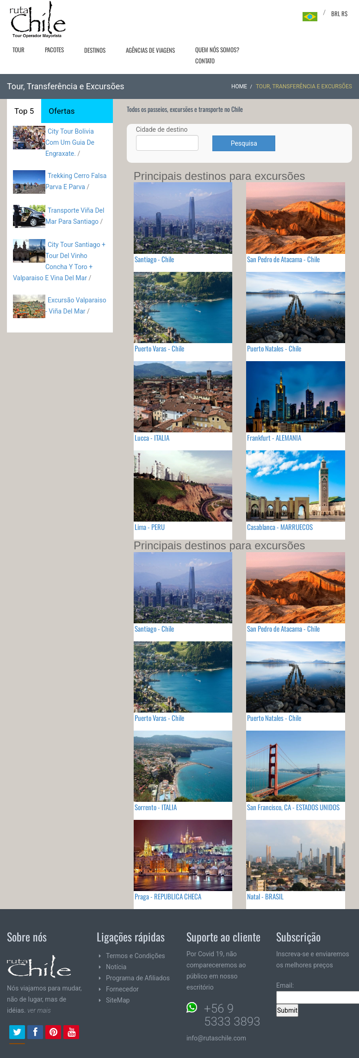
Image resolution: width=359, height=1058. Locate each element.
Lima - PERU (150, 527)
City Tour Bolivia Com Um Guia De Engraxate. (69, 142)
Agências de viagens (150, 50)
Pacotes (54, 49)
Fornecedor (122, 989)
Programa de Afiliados (138, 978)
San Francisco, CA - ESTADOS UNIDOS (293, 807)
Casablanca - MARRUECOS (280, 527)
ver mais (39, 1010)
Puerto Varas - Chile (159, 348)
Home (239, 86)
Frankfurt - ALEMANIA (274, 437)
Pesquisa (244, 143)
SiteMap (118, 1000)
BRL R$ (339, 13)
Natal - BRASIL (265, 896)
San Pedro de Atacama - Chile (283, 259)
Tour (18, 49)
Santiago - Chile (154, 259)
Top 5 (24, 111)
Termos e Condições (135, 956)
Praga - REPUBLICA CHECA (168, 896)
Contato (205, 60)
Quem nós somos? (217, 49)
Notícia (116, 967)
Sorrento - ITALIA (156, 807)
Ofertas (61, 111)
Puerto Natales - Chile (274, 348)
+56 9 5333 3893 (232, 1015)
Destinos (94, 50)
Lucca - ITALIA (152, 437)
